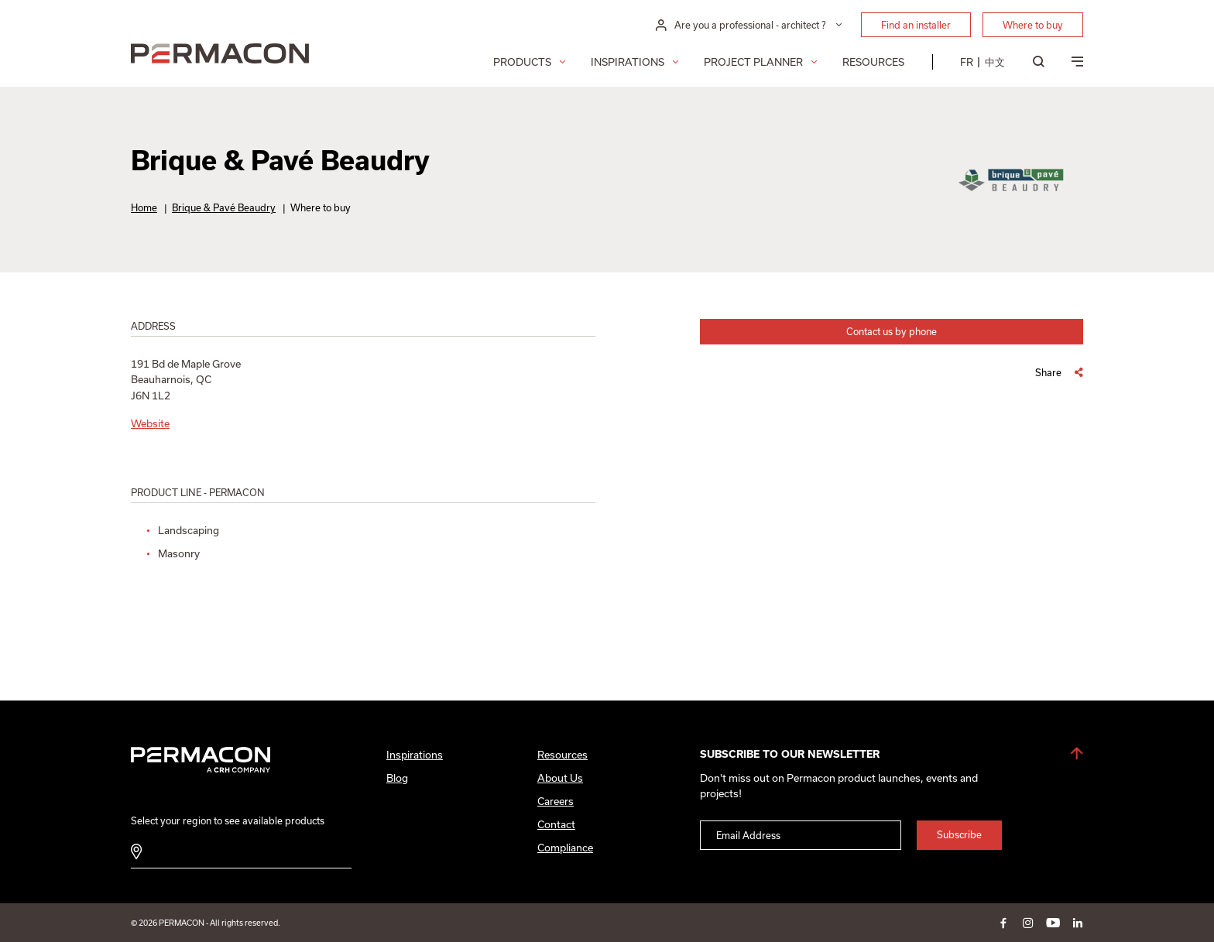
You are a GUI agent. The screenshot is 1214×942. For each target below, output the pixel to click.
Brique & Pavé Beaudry (224, 207)
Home (144, 207)
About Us (560, 778)
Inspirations (627, 62)
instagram (1028, 922)
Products (522, 62)
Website (150, 423)
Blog (397, 778)
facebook (1003, 922)
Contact (556, 824)
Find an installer (916, 24)
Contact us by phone (891, 331)
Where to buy (1033, 24)
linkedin (1077, 922)
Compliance (565, 847)
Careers (555, 801)
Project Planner (753, 62)
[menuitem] (966, 62)
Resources (873, 62)
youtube (1053, 922)
